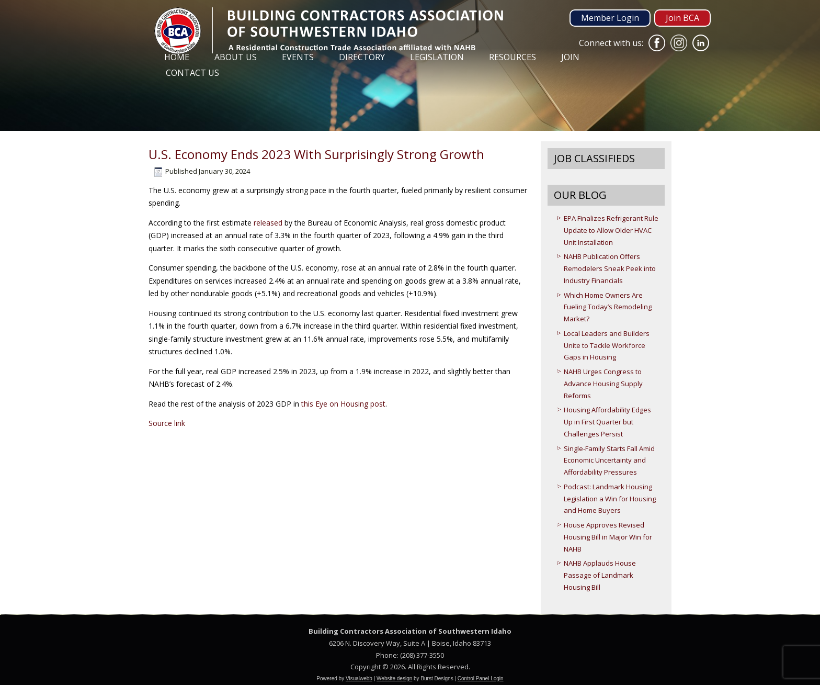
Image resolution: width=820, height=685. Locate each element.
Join (570, 57)
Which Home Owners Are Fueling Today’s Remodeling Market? (608, 307)
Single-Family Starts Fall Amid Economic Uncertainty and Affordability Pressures (609, 460)
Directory (362, 57)
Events (298, 57)
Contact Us (192, 72)
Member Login (610, 18)
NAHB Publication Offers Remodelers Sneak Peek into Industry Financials (610, 268)
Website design (394, 678)
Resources (512, 57)
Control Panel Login (481, 678)
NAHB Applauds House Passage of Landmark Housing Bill (600, 575)
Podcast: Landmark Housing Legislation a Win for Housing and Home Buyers (610, 498)
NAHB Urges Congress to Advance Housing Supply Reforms (603, 383)
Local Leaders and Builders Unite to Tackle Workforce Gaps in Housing (607, 345)
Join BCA (682, 18)
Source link (167, 423)
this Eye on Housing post (343, 404)
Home (176, 57)
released (268, 223)
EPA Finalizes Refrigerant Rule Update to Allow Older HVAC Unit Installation (611, 230)
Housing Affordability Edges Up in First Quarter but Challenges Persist (607, 422)
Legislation (437, 57)
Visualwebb (359, 678)
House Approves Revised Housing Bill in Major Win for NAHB (608, 537)
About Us (235, 57)
